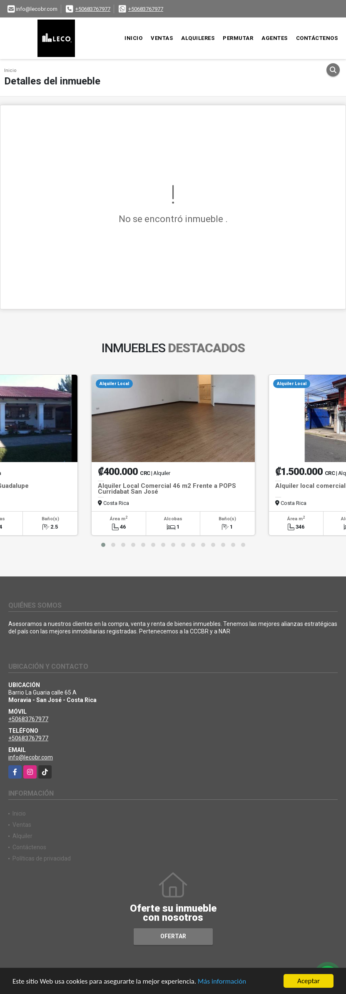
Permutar (238, 38)
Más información (222, 981)
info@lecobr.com (30, 757)
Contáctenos (317, 38)
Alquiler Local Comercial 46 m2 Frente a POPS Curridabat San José (167, 488)
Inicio (133, 38)
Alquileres (197, 38)
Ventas (162, 38)
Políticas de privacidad (41, 858)
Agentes (274, 38)
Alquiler (22, 836)
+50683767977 (92, 9)
